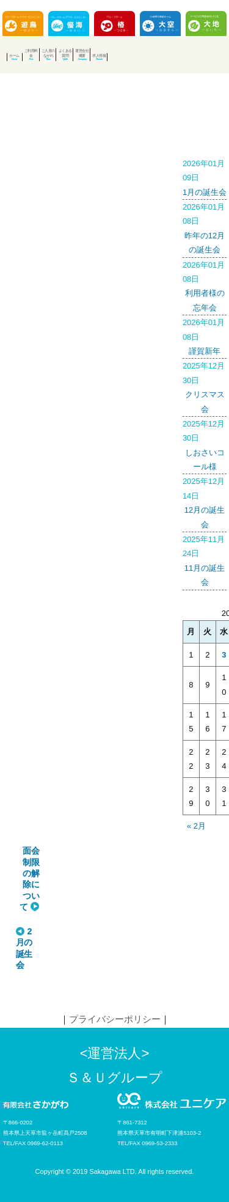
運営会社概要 (82, 52)
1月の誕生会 (205, 176)
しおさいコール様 (205, 444)
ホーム (14, 55)
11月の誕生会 (205, 559)
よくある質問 (65, 52)
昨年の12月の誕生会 (205, 227)
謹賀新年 (205, 335)
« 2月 (196, 825)
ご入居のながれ (48, 52)
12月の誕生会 (205, 501)
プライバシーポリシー (115, 1019)
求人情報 (99, 55)
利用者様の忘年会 (205, 285)
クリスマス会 (205, 386)
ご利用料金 (31, 52)
